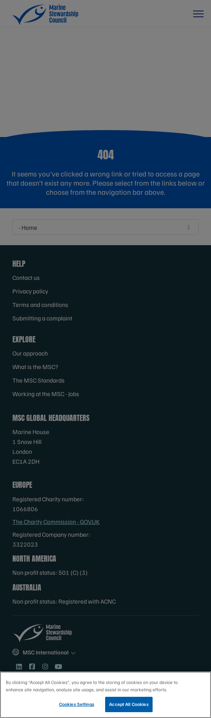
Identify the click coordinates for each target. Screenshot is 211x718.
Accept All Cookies (128, 706)
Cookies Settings (76, 706)
